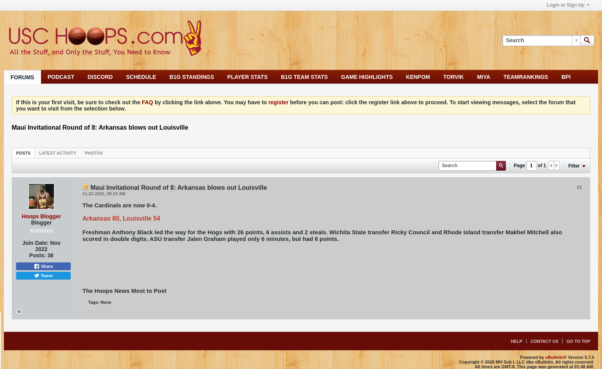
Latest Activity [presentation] (57, 153)
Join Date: (35, 243)
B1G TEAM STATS (304, 77)
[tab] (23, 153)
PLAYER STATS (247, 77)
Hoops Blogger (41, 216)
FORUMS (22, 77)
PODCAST (61, 77)
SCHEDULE (141, 77)
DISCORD (100, 77)
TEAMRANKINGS (526, 77)
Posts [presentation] (23, 153)
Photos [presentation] (94, 153)
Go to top (578, 341)
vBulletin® (556, 357)
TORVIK (453, 77)
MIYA (483, 77)
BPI (565, 77)
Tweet (43, 275)
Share (43, 266)
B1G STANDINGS (192, 77)
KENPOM (418, 77)
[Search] (541, 40)
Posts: (37, 255)
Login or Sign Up (568, 5)
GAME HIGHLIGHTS (367, 77)
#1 (579, 187)
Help (516, 341)
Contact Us (544, 341)
